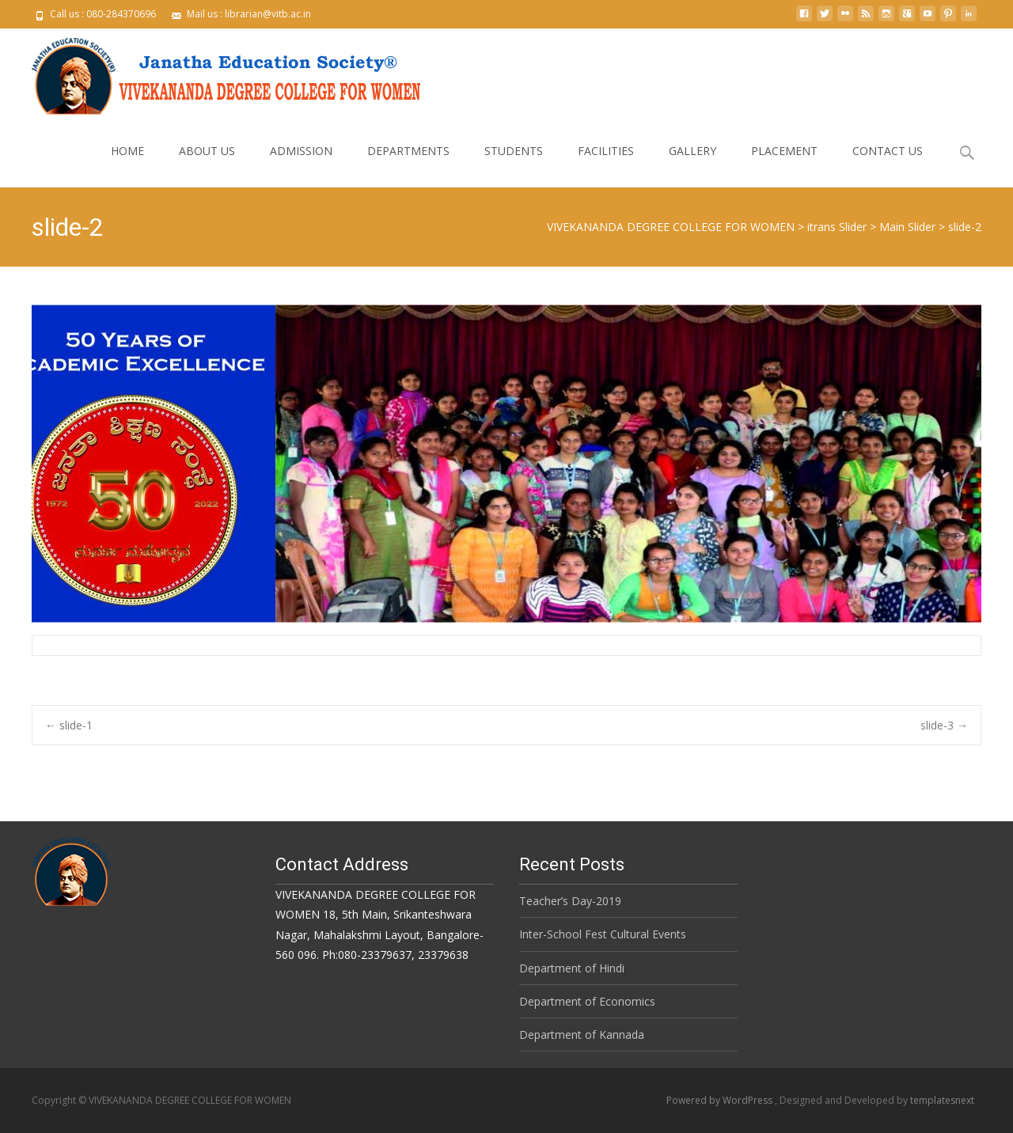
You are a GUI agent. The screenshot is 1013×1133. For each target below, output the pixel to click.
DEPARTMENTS (408, 165)
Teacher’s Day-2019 (570, 900)
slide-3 (944, 725)
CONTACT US (887, 165)
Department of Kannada (581, 1034)
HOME (127, 165)
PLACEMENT (784, 165)
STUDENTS (513, 165)
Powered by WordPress (720, 1100)
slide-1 (69, 725)
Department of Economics (587, 1001)
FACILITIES (606, 165)
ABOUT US (207, 165)
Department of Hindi (571, 968)
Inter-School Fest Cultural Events (602, 934)
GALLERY (692, 165)
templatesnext (942, 1100)
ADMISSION (301, 165)
